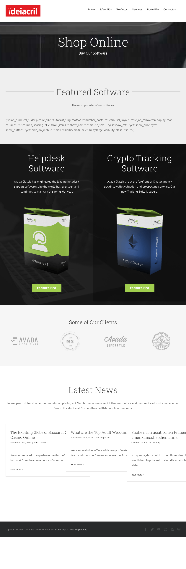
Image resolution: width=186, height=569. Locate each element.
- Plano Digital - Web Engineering (70, 529)
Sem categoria (41, 442)
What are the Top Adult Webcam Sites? (104, 432)
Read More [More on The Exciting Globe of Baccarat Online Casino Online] (15, 469)
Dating (156, 442)
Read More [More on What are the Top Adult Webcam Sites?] (76, 464)
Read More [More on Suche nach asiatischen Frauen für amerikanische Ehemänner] (136, 474)
